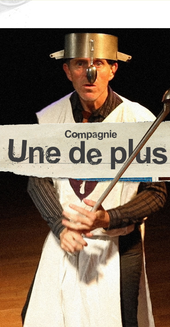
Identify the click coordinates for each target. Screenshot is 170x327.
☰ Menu (85, 14)
